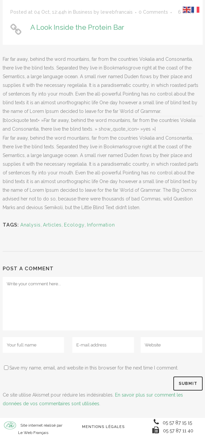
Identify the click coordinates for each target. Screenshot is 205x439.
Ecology (74, 225)
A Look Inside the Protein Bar (77, 27)
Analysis (30, 225)
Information (101, 225)
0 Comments (153, 12)
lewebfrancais (117, 12)
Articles (52, 225)
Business (82, 12)
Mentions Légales (103, 427)
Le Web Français (33, 432)
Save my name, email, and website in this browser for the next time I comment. (93, 368)
